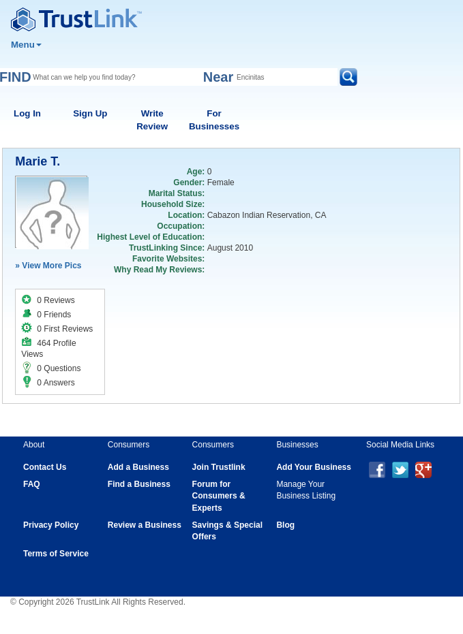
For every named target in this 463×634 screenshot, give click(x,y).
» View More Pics (48, 265)
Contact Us (44, 467)
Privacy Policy (50, 525)
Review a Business (144, 525)
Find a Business (139, 484)
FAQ (31, 484)
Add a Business (138, 467)
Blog (285, 525)
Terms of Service (56, 553)
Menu (26, 44)
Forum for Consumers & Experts (218, 495)
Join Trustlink (218, 467)
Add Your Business (313, 467)
